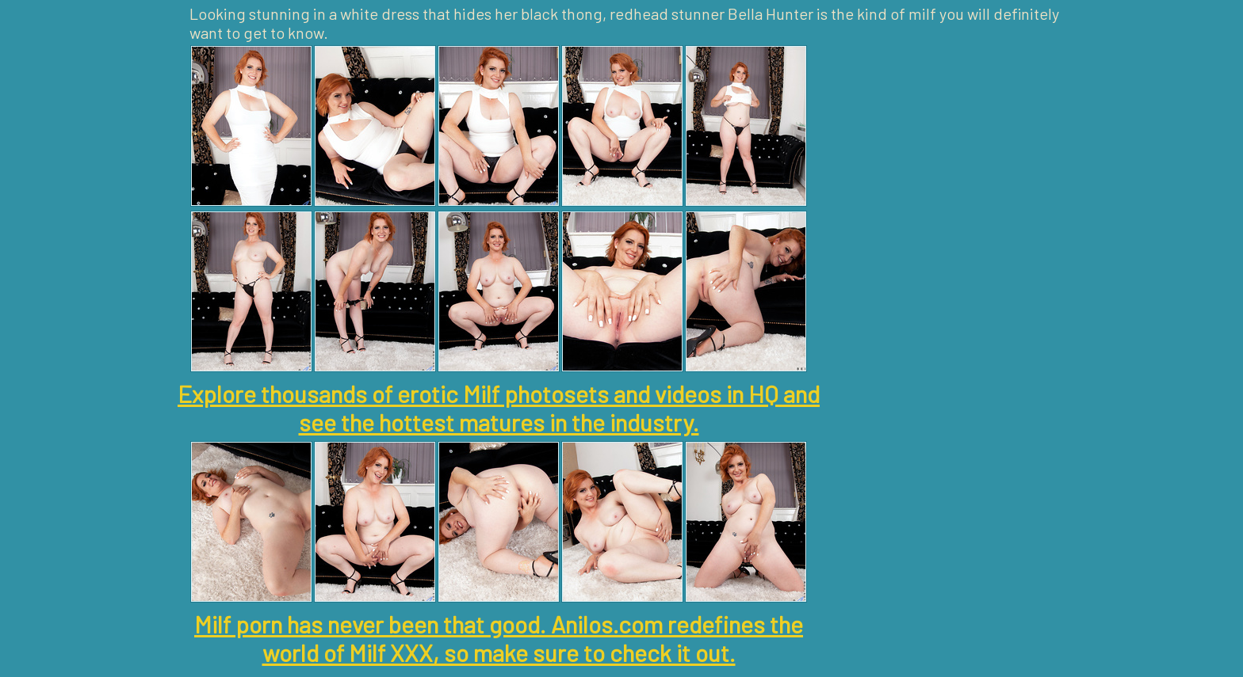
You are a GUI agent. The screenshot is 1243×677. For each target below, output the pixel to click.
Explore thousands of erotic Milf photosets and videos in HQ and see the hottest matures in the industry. (499, 407)
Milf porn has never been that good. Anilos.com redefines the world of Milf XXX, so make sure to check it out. (498, 638)
